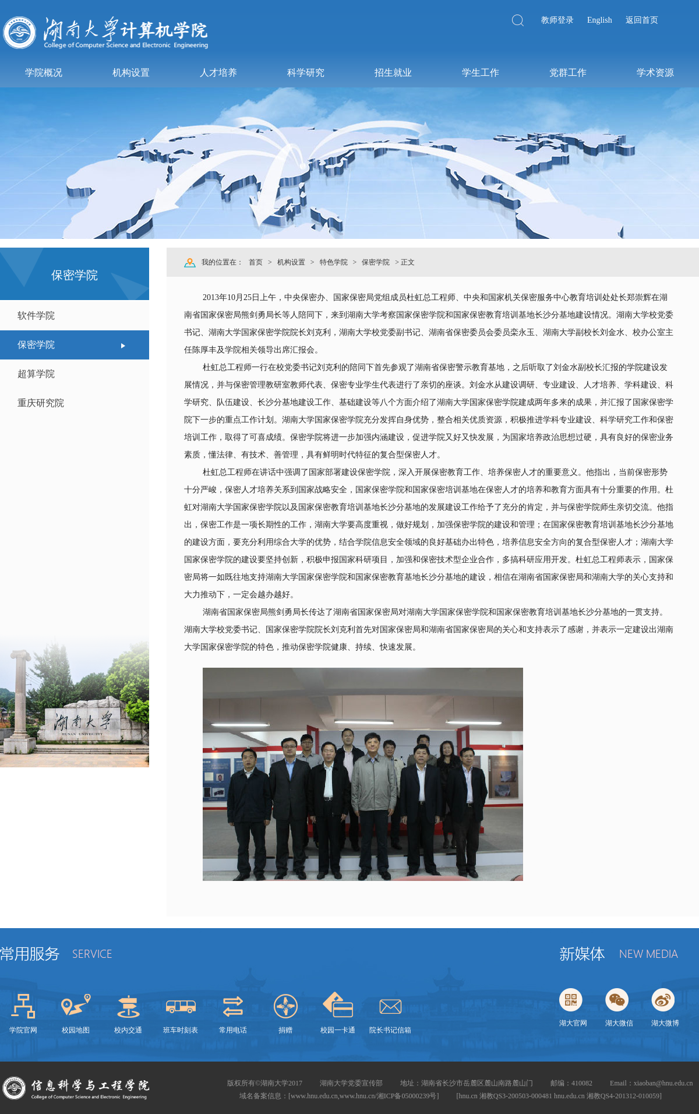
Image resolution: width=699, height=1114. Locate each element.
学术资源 (655, 72)
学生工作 (480, 72)
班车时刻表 (180, 1030)
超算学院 (36, 374)
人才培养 (218, 72)
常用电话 (233, 1030)
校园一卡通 (337, 1030)
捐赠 (285, 1030)
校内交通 (128, 1030)
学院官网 (23, 1030)
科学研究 (305, 72)
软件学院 (36, 315)
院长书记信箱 (390, 1030)
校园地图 (76, 1030)
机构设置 (131, 72)
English (599, 20)
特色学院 (334, 262)
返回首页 (642, 20)
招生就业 (393, 72)
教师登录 (557, 20)
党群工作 (568, 72)
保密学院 (36, 345)
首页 (256, 262)
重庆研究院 (40, 403)
